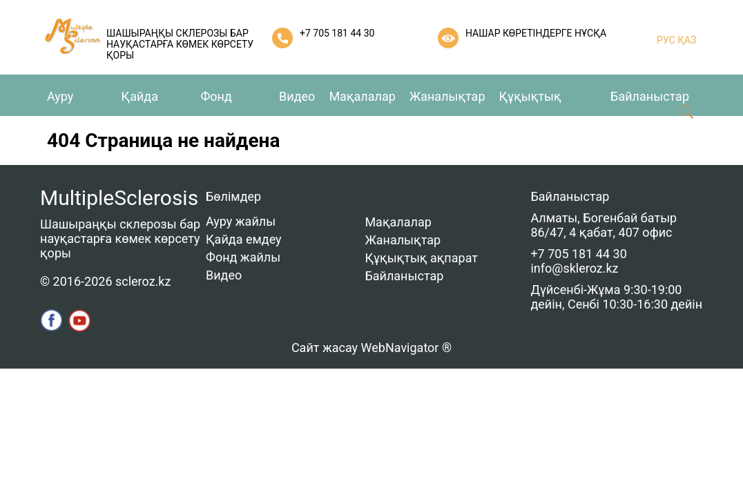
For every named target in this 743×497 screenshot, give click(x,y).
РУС (666, 40)
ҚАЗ (686, 40)
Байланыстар (649, 96)
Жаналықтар (447, 96)
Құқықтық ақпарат (421, 258)
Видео (297, 96)
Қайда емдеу (244, 239)
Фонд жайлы (243, 257)
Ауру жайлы (241, 221)
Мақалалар (362, 96)
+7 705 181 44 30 (337, 33)
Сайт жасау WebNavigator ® (371, 347)
